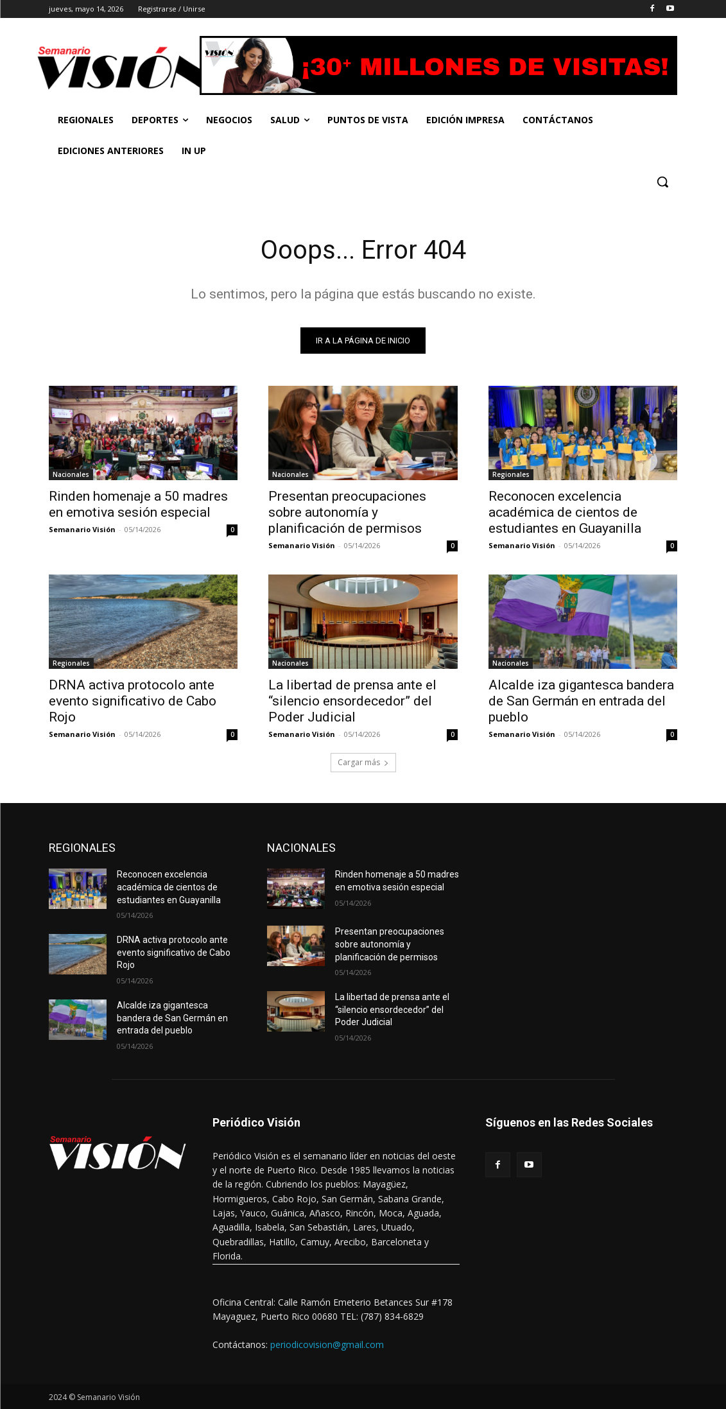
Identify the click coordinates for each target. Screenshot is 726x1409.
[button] (662, 181)
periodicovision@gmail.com (327, 1344)
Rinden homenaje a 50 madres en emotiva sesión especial (138, 504)
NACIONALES (301, 848)
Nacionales (71, 474)
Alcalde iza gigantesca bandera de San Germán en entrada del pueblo (581, 701)
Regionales (511, 474)
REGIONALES (82, 848)
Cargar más (363, 762)
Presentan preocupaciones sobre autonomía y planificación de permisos (347, 512)
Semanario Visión (82, 529)
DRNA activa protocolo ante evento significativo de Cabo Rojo (132, 701)
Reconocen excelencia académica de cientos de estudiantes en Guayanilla (564, 512)
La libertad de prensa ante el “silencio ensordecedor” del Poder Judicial (352, 701)
